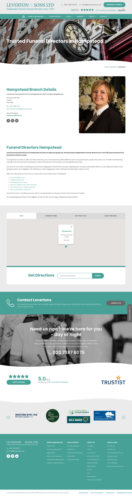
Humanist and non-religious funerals (22, 187)
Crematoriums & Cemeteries (75, 453)
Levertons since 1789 (93, 456)
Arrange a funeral (114, 5)
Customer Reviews (106, 10)
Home (106, 67)
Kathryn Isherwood (14, 115)
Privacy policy (83, 493)
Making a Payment (112, 456)
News (88, 473)
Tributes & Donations (73, 459)
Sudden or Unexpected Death (55, 463)
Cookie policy (110, 493)
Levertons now (91, 453)
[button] (36, 16)
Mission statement (92, 463)
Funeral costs (111, 446)
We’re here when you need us (115, 466)
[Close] (71, 226)
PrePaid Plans (71, 456)
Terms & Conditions (96, 493)
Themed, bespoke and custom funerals (23, 185)
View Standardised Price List (115, 453)
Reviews (89, 469)
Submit (98, 276)
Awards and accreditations (94, 480)
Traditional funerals (17, 180)
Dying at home (51, 446)
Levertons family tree (93, 459)
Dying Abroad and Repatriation (55, 459)
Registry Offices (51, 453)
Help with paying (112, 459)
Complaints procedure (124, 493)
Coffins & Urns (71, 449)
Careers (89, 449)
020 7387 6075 (70, 4)
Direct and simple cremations (20, 189)
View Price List (111, 449)
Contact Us (116, 303)
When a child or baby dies (54, 456)
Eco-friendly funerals (17, 177)
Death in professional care (54, 449)
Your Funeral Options (73, 446)
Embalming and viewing (18, 182)
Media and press (91, 476)
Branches (113, 67)
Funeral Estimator (112, 463)
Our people (90, 446)
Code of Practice (91, 466)
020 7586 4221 (15, 106)
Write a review (19, 382)
